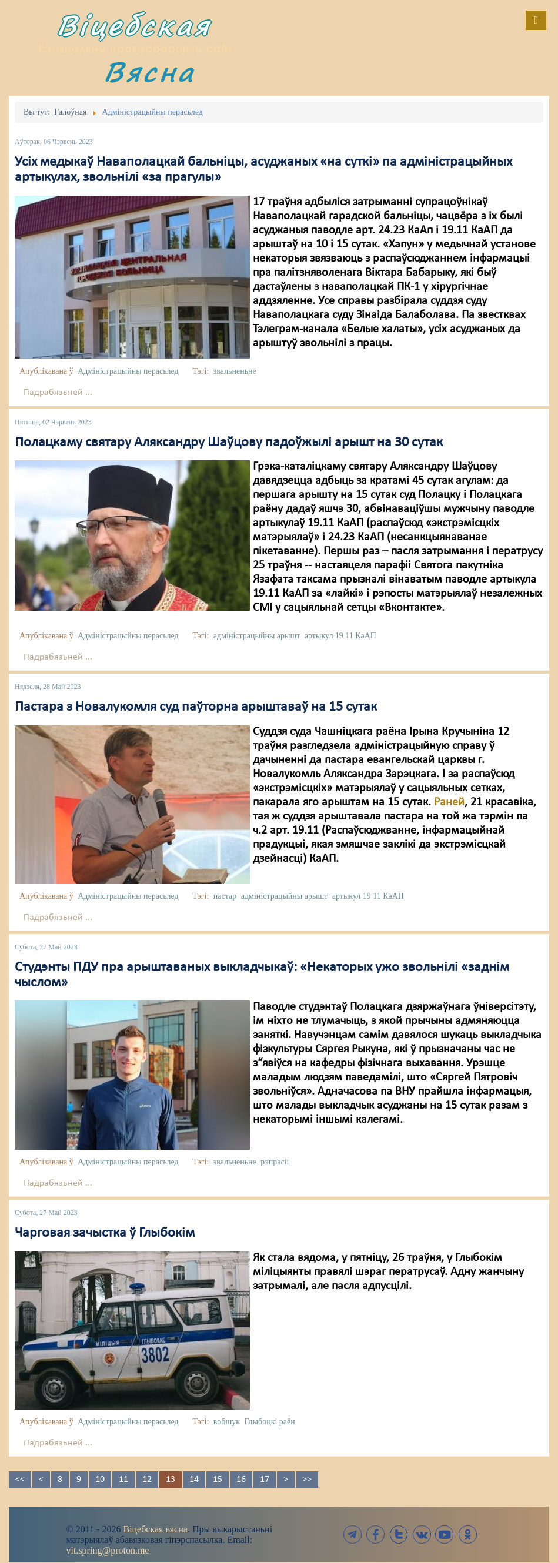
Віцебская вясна (155, 1529)
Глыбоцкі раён (270, 1421)
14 (194, 1479)
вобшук (226, 1421)
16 (241, 1479)
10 (100, 1479)
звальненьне (234, 371)
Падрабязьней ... (58, 392)
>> (307, 1479)
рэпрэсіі (274, 1161)
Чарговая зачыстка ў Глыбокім (105, 1233)
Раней (449, 802)
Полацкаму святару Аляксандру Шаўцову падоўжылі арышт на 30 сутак (229, 443)
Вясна (149, 71)
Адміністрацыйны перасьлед (128, 371)
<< (20, 1479)
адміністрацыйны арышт (256, 635)
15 (217, 1479)
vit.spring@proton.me (107, 1550)
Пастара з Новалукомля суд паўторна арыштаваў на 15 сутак (196, 707)
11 (123, 1479)
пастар (224, 896)
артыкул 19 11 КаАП (340, 635)
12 (147, 1479)
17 (264, 1479)
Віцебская (133, 25)
